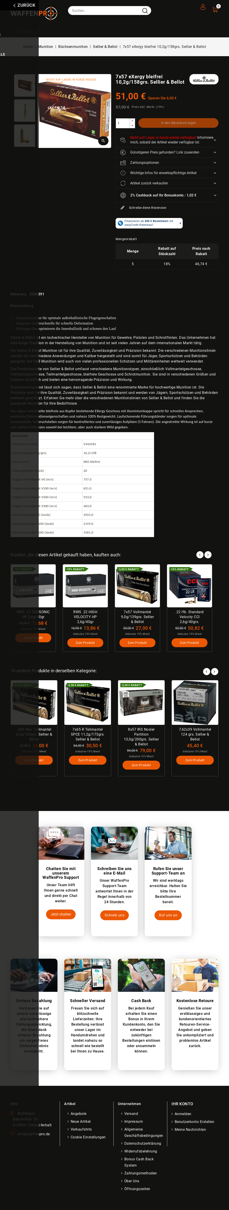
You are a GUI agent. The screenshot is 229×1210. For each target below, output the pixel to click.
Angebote (79, 1114)
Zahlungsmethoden (141, 1174)
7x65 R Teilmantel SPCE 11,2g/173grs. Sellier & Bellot (88, 735)
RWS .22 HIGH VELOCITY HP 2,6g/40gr (85, 617)
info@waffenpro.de (33, 1135)
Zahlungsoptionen (139, 162)
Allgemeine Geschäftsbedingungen (144, 1133)
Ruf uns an (168, 916)
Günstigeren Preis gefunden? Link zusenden (159, 152)
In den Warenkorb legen (178, 123)
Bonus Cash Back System (139, 1163)
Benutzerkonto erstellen (195, 1122)
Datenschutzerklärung (143, 1144)
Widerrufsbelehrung (141, 1152)
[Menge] (123, 123)
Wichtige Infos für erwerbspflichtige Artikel (158, 173)
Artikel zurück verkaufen (144, 183)
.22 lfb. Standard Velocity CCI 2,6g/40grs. (189, 617)
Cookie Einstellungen (88, 1138)
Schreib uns (115, 916)
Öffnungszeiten (138, 1190)
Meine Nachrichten (191, 1130)
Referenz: (19, 294)
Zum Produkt (33, 638)
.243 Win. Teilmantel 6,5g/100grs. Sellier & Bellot (34, 735)
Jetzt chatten (61, 915)
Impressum (134, 1122)
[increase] (132, 121)
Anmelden (183, 1115)
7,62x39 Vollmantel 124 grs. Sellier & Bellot (195, 735)
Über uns (132, 1182)
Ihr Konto (182, 1104)
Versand (132, 1114)
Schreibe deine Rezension (143, 208)
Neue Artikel (81, 1122)
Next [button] (214, 671)
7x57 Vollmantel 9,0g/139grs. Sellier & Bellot (137, 617)
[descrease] (132, 125)
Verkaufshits (81, 1130)
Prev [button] (206, 671)
